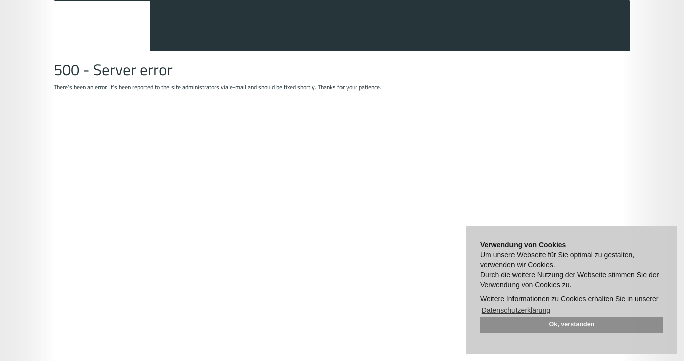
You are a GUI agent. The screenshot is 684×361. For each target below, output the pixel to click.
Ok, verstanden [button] (572, 324)
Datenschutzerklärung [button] (516, 310)
